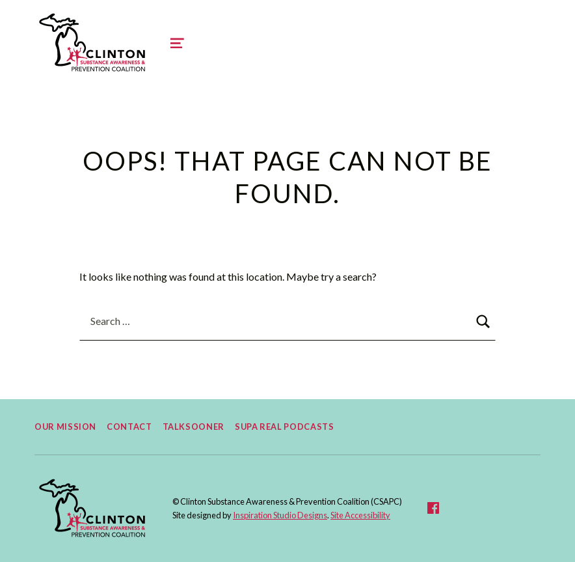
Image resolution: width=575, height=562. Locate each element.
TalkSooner (193, 426)
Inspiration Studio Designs (280, 515)
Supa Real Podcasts (284, 426)
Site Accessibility (360, 515)
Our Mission (65, 426)
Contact (129, 426)
